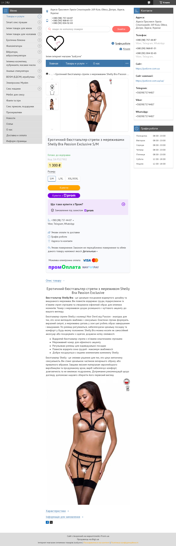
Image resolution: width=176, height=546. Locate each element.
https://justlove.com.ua (148, 68)
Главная (53, 63)
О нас (9, 129)
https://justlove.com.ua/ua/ (150, 80)
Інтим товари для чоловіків (21, 34)
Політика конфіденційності (124, 542)
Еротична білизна (15, 40)
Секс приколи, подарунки (20, 106)
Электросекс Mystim (17, 82)
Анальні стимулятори (17, 70)
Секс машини (13, 88)
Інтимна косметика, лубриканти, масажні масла (21, 63)
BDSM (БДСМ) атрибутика (20, 76)
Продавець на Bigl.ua (88, 539)
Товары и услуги (15, 16)
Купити (64, 187)
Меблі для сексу (15, 94)
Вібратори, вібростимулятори (16, 53)
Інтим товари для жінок (19, 28)
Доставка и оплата (16, 135)
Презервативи (14, 112)
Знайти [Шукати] (121, 29)
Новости (10, 118)
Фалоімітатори (14, 46)
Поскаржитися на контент (96, 542)
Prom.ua (105, 536)
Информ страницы (16, 141)
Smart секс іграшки (16, 22)
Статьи (9, 123)
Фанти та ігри (13, 100)
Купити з (63, 195)
